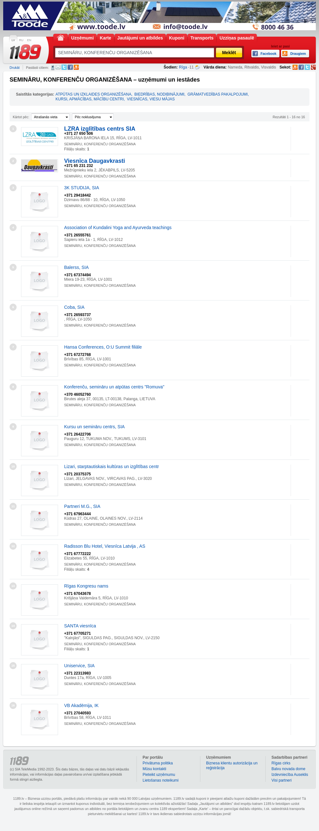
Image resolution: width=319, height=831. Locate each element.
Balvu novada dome (288, 769)
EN (29, 40)
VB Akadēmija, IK (81, 705)
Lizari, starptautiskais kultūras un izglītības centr (111, 466)
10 (13, 466)
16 (13, 705)
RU (21, 40)
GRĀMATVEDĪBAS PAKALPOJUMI (218, 94)
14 (13, 625)
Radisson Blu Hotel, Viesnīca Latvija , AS (104, 546)
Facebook (70, 67)
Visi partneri (281, 780)
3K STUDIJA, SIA (81, 187)
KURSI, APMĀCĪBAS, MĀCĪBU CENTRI (90, 99)
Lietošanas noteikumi (161, 780)
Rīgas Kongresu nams (86, 586)
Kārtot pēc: (21, 117)
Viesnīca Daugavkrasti (94, 161)
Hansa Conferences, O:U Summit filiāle (103, 347)
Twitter (64, 67)
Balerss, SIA (76, 267)
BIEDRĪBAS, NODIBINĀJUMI (159, 94)
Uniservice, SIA (79, 665)
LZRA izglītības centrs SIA (99, 129)
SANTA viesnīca (80, 625)
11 (13, 506)
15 (13, 665)
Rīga (183, 67)
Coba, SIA (74, 307)
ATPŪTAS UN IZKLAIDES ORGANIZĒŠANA (93, 94)
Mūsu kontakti (154, 769)
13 (13, 586)
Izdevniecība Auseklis (289, 774)
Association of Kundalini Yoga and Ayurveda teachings (118, 227)
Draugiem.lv (76, 67)
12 (13, 546)
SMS (53, 67)
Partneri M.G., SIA (82, 506)
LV (13, 40)
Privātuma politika (158, 763)
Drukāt (14, 67)
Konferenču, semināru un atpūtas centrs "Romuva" (114, 386)
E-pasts (58, 67)
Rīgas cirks (280, 763)
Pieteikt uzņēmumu (159, 774)
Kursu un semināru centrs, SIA (94, 426)
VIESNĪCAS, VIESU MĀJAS (151, 99)
